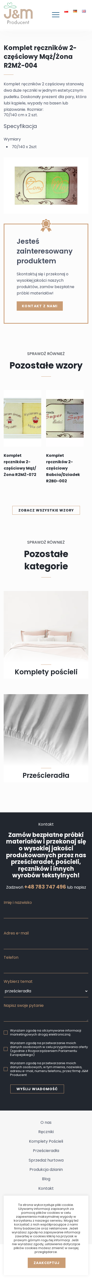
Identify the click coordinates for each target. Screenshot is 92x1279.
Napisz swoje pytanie (24, 1005)
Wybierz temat (18, 981)
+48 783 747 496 (45, 887)
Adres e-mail (16, 933)
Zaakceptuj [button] (47, 1262)
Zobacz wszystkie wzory (46, 510)
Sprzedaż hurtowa (46, 1160)
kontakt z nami (40, 306)
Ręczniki (46, 1132)
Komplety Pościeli (46, 1141)
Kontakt (46, 1188)
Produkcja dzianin (46, 1169)
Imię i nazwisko (18, 902)
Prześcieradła (46, 1150)
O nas (46, 1122)
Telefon (11, 957)
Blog (46, 1179)
